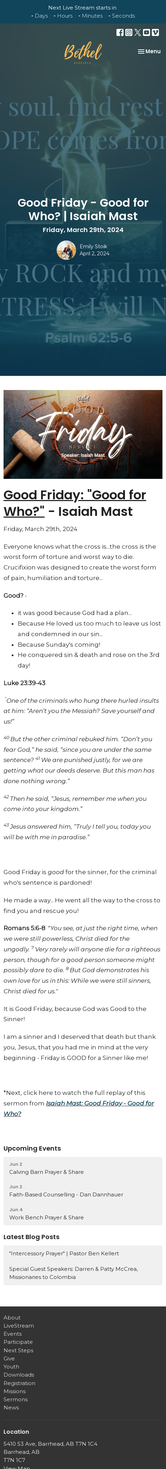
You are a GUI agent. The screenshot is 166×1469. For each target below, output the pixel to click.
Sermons (16, 1399)
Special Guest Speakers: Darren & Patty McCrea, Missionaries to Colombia (73, 1273)
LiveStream (19, 1325)
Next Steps (18, 1350)
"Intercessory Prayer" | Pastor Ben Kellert (64, 1253)
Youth (11, 1366)
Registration (19, 1383)
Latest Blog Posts (31, 1236)
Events (13, 1333)
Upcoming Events (32, 1148)
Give (9, 1358)
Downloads (19, 1374)
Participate (18, 1342)
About (12, 1317)
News (11, 1407)
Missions (14, 1391)
